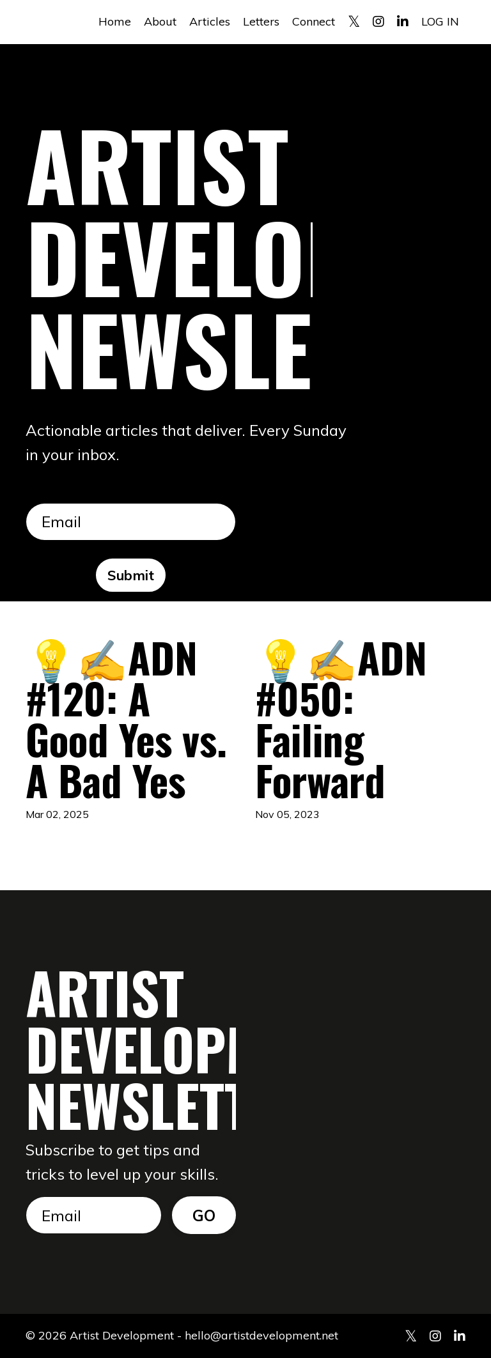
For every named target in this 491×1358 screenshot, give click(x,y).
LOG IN (440, 21)
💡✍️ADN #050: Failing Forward (341, 718)
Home (114, 21)
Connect (313, 21)
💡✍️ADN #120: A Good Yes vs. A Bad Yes (126, 718)
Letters (261, 21)
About (160, 21)
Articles (209, 21)
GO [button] (204, 1215)
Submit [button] (131, 574)
